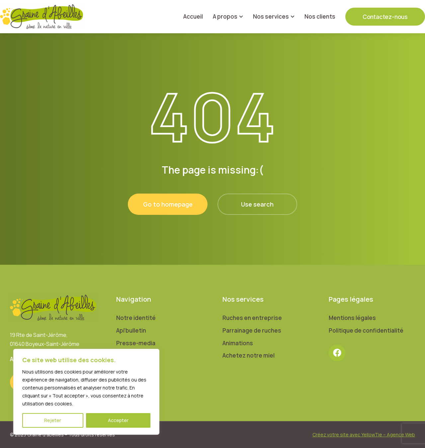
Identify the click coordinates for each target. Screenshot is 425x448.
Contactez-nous (385, 16)
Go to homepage (168, 204)
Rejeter (52, 420)
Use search (257, 204)
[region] (86, 392)
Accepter (118, 420)
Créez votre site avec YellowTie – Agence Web (363, 434)
